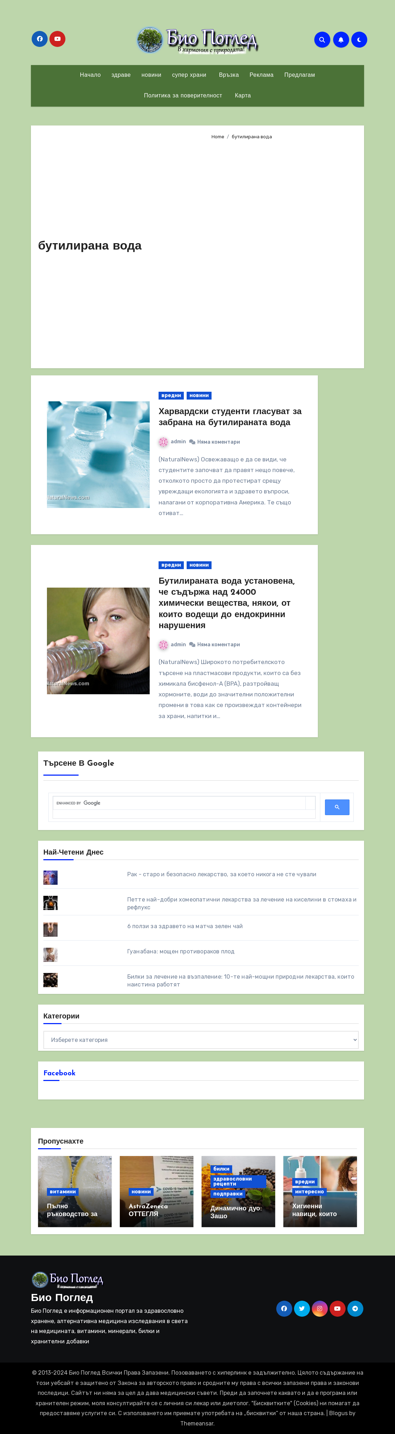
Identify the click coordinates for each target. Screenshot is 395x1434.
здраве (121, 75)
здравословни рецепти (232, 1181)
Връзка (228, 75)
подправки (227, 1194)
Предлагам (299, 75)
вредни (171, 395)
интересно (309, 1192)
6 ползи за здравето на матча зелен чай (185, 926)
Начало (90, 75)
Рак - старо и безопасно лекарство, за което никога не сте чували (222, 874)
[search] (179, 803)
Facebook (59, 1073)
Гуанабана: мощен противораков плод (181, 951)
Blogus (338, 1413)
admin (172, 442)
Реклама (262, 75)
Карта (242, 96)
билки (221, 1169)
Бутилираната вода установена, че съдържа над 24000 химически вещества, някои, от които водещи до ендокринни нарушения (226, 603)
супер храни (189, 75)
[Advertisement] (282, 251)
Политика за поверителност (183, 96)
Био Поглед (62, 1298)
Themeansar (196, 1423)
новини (151, 75)
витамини (63, 1192)
